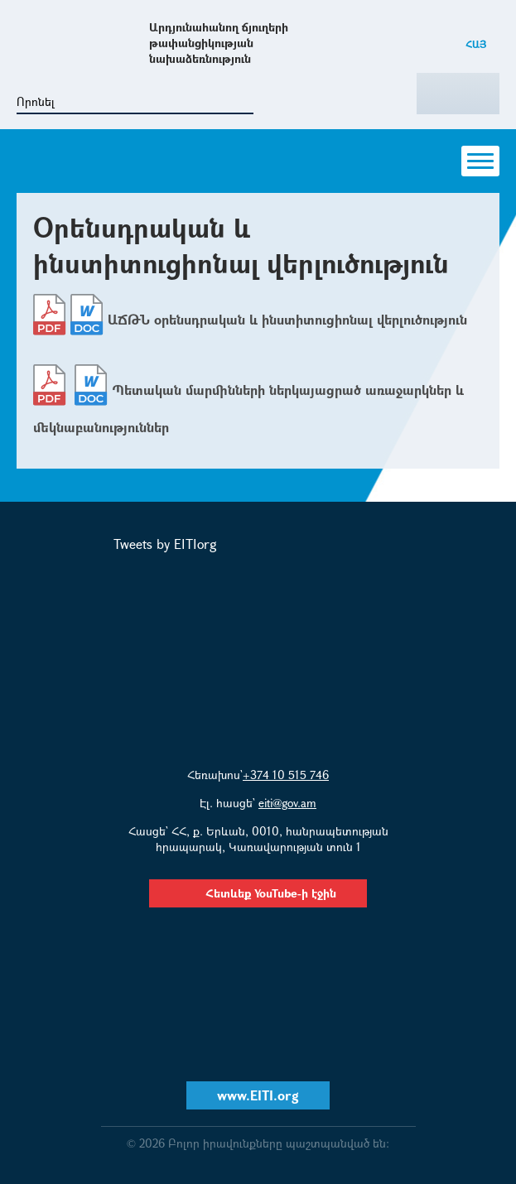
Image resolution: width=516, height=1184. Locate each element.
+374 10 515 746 (286, 774)
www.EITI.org (258, 1095)
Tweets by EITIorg (165, 543)
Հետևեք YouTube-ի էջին (258, 893)
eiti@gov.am (287, 803)
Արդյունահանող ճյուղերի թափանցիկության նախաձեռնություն (218, 42)
